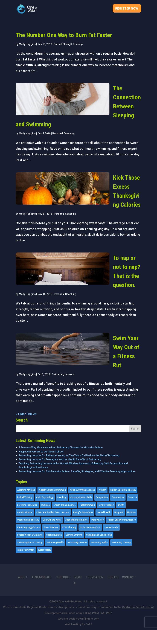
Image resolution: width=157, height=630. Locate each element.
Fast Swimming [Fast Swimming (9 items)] (87, 505)
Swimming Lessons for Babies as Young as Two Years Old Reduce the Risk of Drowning (69, 455)
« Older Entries (26, 414)
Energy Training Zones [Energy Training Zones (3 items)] (65, 505)
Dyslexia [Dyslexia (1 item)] (45, 505)
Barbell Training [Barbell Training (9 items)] (24, 497)
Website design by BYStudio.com (78, 618)
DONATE (113, 577)
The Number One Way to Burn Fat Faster (64, 35)
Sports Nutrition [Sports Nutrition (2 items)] (54, 535)
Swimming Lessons (63, 374)
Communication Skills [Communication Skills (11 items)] (81, 497)
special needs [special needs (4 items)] (111, 527)
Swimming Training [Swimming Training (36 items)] (121, 542)
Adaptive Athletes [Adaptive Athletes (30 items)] (26, 490)
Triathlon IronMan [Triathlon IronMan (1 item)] (25, 550)
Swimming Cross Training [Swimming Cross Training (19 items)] (29, 542)
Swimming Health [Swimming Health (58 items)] (55, 542)
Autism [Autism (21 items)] (102, 490)
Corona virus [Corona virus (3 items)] (118, 497)
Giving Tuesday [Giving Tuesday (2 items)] (106, 505)
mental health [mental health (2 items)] (104, 512)
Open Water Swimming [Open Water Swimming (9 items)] (76, 520)
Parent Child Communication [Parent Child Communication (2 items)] (122, 520)
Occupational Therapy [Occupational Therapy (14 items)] (28, 520)
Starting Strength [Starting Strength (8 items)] (74, 535)
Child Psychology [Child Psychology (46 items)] (44, 497)
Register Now (126, 8)
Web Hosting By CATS (78, 624)
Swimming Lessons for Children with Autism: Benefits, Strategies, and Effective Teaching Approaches (77, 471)
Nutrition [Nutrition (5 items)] (131, 512)
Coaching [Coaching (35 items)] (61, 497)
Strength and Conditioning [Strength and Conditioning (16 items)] (99, 535)
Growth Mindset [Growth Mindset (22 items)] (25, 512)
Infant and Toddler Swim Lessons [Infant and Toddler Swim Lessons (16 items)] (52, 512)
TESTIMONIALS (41, 577)
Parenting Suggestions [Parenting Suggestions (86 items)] (28, 527)
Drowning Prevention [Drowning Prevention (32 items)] (27, 505)
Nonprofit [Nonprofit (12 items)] (118, 512)
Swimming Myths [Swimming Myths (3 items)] (99, 542)
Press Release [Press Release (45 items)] (51, 527)
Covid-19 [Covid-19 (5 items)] (132, 497)
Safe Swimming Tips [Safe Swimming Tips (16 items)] (90, 527)
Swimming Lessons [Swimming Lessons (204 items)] (77, 542)
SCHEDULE (63, 577)
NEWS (78, 577)
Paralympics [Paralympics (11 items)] (97, 520)
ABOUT (22, 577)
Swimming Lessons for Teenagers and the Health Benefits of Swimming (60, 459)
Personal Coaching (63, 133)
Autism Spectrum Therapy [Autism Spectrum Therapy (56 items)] (123, 490)
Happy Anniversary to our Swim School (41, 451)
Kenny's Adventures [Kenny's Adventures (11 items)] (83, 512)
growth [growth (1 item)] (121, 505)
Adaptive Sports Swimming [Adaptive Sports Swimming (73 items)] (52, 490)
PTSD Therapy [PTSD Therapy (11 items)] (69, 527)
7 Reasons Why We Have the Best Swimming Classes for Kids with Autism (61, 447)
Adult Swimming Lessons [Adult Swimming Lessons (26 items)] (82, 490)
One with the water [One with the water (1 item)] (52, 520)
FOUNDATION (94, 577)
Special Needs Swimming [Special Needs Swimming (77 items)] (29, 535)
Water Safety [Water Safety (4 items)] (44, 550)
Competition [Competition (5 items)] (102, 497)
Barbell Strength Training (68, 44)
